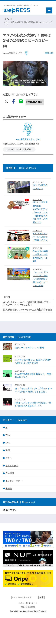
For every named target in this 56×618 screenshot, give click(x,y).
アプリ (9, 458)
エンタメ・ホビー (14, 481)
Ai (6, 427)
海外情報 (10, 473)
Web (8, 435)
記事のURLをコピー (35, 102)
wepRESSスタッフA (13, 53)
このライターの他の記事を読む (19, 149)
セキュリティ (12, 465)
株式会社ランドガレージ (28, 603)
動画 (8, 450)
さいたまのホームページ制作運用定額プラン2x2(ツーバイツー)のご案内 (27, 303)
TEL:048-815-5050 (28, 607)
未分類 (9, 488)
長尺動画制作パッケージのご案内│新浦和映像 (27, 309)
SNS (8, 443)
